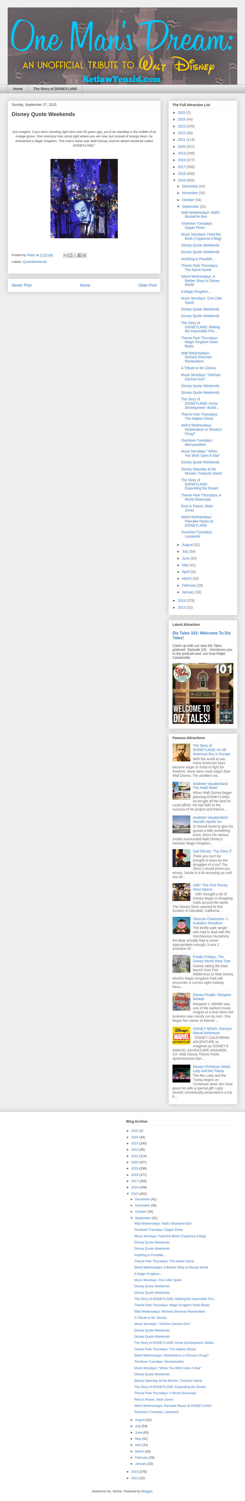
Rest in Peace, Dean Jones (153, 1399)
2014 (182, 600)
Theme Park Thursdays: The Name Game (199, 268)
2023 (182, 126)
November (190, 193)
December (190, 186)
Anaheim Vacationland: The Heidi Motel (210, 786)
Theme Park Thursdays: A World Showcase (201, 497)
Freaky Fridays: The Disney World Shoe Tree (211, 959)
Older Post (147, 285)
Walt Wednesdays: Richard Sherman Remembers (196, 357)
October (188, 200)
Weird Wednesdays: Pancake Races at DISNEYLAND (197, 521)
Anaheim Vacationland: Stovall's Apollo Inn (210, 819)
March (187, 578)
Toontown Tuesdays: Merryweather (197, 442)
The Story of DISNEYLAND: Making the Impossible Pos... (200, 327)
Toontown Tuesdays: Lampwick (197, 534)
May (185, 565)
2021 (182, 140)
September (191, 207)
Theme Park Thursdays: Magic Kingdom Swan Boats (199, 342)
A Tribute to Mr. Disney (198, 368)
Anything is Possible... (198, 259)
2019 (182, 153)
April (186, 572)
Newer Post (22, 285)
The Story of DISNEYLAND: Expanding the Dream (199, 484)
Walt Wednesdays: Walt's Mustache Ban (200, 214)
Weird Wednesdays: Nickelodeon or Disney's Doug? (201, 429)
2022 (182, 133)
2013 (182, 607)
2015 (182, 180)
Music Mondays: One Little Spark (157, 1280)
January (188, 592)
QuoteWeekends (35, 262)
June (186, 558)
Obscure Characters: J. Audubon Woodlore (211, 921)
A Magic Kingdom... (196, 292)
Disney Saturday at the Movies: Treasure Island (201, 471)
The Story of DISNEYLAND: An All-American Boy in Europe (211, 750)
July (185, 551)
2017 (182, 167)
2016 (182, 174)
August (188, 545)
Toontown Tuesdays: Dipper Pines (197, 225)
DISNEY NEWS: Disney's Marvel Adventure (212, 1031)
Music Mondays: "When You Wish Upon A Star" (200, 453)
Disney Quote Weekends (200, 245)
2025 (182, 113)
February (189, 585)
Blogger (146, 1491)
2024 (182, 119)
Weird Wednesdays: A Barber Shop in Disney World (200, 280)
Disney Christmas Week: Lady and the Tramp (212, 1069)
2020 (182, 147)
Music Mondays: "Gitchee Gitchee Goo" (200, 377)
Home (18, 89)
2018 (182, 160)
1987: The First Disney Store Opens (210, 887)
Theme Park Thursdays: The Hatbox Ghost (199, 416)
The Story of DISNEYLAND (55, 89)
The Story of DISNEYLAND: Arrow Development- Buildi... (200, 403)
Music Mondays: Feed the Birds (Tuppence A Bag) (201, 236)
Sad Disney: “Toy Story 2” (212, 851)
